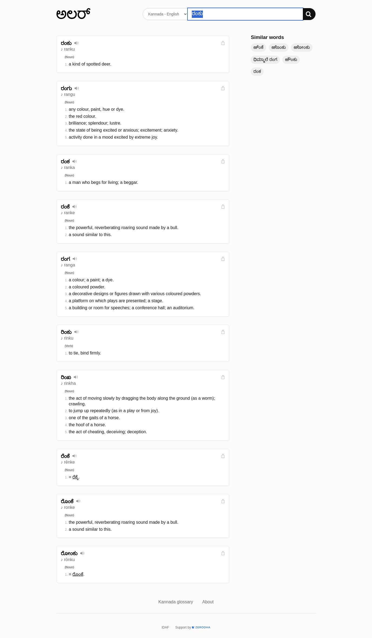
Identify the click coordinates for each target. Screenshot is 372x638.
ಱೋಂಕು (302, 47)
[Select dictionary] (165, 14)
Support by (192, 627)
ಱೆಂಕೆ (258, 47)
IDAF (165, 627)
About (208, 602)
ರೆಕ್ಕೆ (75, 477)
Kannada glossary (176, 602)
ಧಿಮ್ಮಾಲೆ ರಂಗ (265, 59)
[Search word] (245, 14)
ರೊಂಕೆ (77, 574)
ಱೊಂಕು (279, 47)
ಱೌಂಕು (291, 59)
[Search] (309, 14)
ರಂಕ (257, 71)
